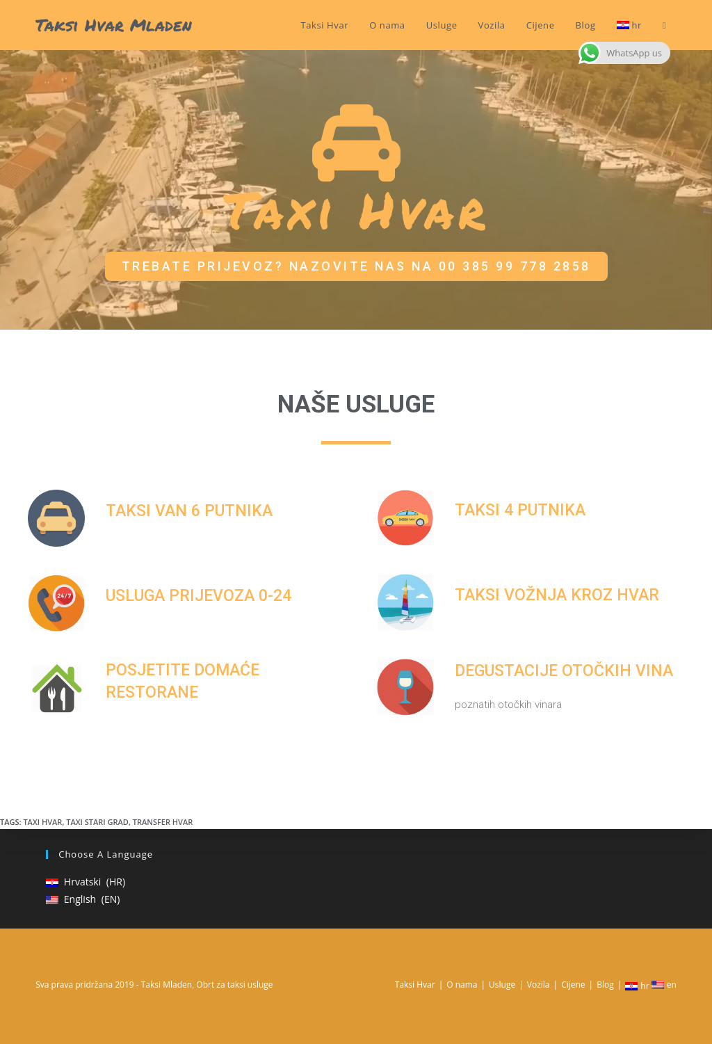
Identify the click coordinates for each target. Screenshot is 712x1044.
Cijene (573, 984)
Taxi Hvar (42, 822)
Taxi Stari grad (97, 822)
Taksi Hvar (415, 984)
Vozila (538, 984)
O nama (461, 984)
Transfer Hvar (163, 822)
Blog (605, 984)
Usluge (502, 984)
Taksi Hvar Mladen (113, 25)
